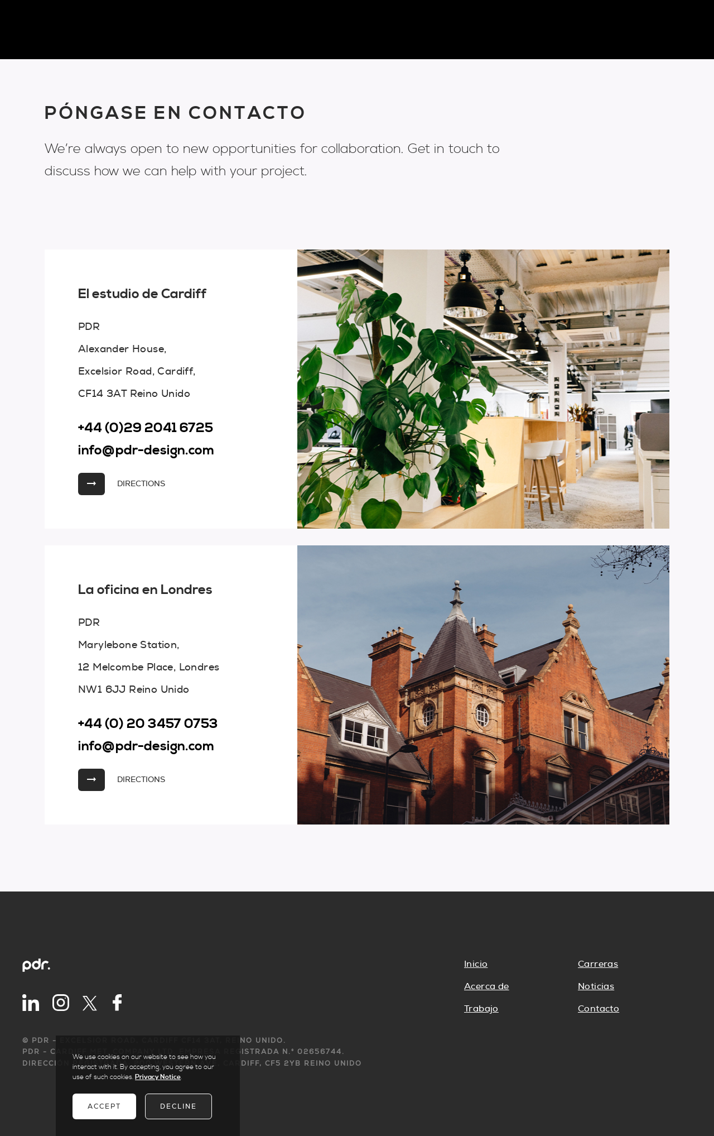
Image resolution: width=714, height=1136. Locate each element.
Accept (104, 1106)
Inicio (476, 964)
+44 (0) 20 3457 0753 (148, 724)
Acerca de (486, 986)
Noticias (596, 986)
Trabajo (481, 1008)
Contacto (598, 1008)
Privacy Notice (158, 1077)
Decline (178, 1106)
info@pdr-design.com (146, 450)
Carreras (598, 964)
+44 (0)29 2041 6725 (145, 428)
